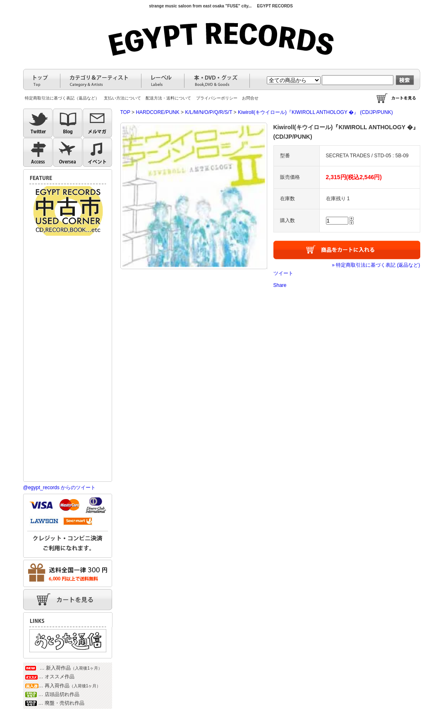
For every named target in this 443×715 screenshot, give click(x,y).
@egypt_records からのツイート (59, 487)
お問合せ (250, 98)
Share (280, 285)
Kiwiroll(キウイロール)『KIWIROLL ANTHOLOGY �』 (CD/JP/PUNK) (315, 112)
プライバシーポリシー (216, 98)
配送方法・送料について (168, 98)
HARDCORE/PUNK (157, 112)
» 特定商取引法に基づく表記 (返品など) (376, 265)
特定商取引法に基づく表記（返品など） (62, 98)
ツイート (283, 273)
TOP (125, 112)
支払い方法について (122, 98)
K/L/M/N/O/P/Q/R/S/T (208, 112)
